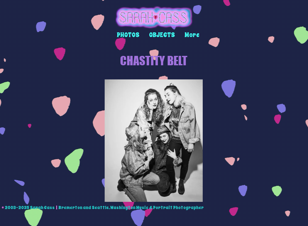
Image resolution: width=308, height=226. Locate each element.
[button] (128, 35)
